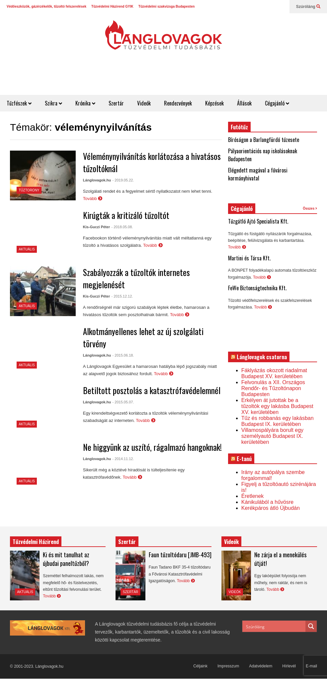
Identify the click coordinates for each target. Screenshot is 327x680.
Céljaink (200, 666)
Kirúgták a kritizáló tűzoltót (126, 215)
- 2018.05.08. (122, 227)
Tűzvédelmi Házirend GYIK (112, 6)
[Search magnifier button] (311, 626)
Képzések (214, 103)
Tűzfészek (19, 103)
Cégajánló (277, 103)
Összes (310, 208)
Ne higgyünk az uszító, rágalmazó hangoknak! (152, 447)
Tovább (93, 198)
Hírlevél (289, 666)
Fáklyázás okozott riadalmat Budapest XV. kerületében (274, 373)
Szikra (53, 103)
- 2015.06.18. (123, 355)
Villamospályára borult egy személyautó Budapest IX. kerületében (272, 436)
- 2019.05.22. (123, 180)
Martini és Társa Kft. (249, 258)
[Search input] (274, 626)
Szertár (116, 103)
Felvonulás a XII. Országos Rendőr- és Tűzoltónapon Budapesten (273, 388)
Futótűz (239, 127)
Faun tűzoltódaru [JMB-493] (180, 554)
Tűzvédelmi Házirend (36, 542)
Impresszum (228, 666)
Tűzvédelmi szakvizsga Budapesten (166, 6)
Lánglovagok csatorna (262, 357)
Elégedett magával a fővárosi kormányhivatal (257, 174)
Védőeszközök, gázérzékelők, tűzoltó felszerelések (46, 6)
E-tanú (244, 459)
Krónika (85, 103)
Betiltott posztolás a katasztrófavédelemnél (151, 390)
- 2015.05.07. (123, 402)
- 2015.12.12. (122, 296)
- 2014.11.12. (123, 459)
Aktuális (27, 249)
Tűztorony (29, 190)
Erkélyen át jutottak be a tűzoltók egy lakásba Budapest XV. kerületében (277, 406)
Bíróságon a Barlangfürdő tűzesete (263, 140)
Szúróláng (308, 6)
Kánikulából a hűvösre (267, 502)
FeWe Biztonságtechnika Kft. (257, 288)
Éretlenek (252, 496)
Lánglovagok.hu (97, 180)
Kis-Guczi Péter (96, 227)
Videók (144, 103)
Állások (244, 103)
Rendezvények (178, 103)
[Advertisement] (206, 79)
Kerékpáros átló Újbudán (270, 508)
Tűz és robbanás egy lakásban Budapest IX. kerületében (277, 421)
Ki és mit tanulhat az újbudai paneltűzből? (66, 559)
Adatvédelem (260, 666)
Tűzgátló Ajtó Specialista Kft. (258, 221)
